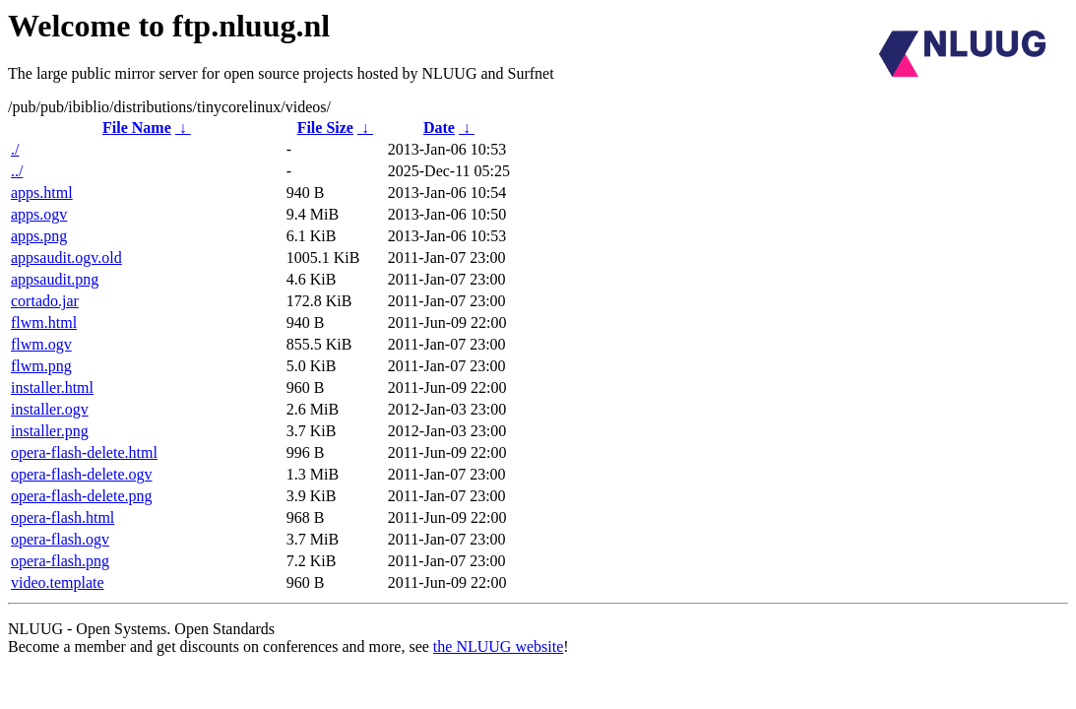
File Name (136, 127)
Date (439, 127)
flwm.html (44, 322)
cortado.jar (45, 300)
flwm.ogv (41, 344)
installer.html (52, 387)
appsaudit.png (54, 279)
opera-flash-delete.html (84, 452)
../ (17, 170)
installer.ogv (50, 409)
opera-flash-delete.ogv (81, 474)
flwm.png (41, 365)
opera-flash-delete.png (81, 495)
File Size (325, 127)
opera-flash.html (62, 517)
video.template (57, 582)
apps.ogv (39, 214)
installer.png (50, 430)
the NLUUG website (498, 646)
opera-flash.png (60, 560)
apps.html (42, 192)
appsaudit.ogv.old (66, 257)
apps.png (39, 235)
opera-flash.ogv (60, 539)
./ (15, 149)
